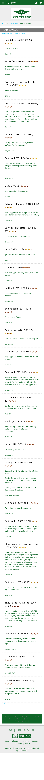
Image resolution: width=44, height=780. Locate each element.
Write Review (7, 33)
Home (4, 23)
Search (27, 743)
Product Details (20, 33)
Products (25, 741)
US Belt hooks (14, 23)
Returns (35, 741)
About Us (15, 741)
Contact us (18, 743)
